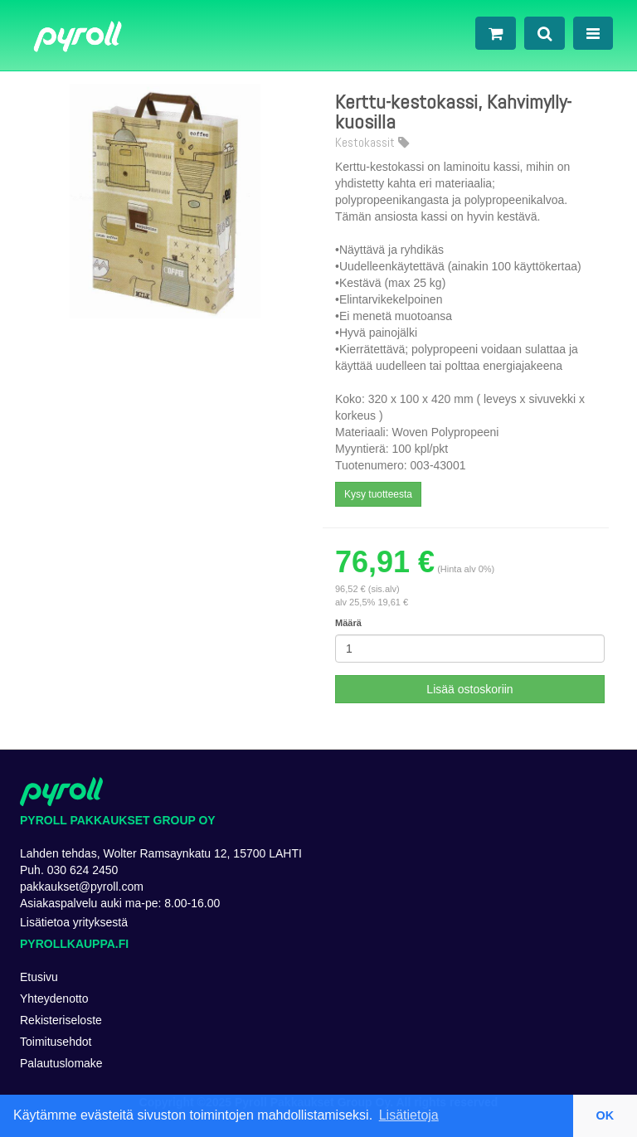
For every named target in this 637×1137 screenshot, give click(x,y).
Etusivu (39, 977)
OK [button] (605, 1115)
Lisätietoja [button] (409, 1115)
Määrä (348, 623)
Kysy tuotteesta (378, 494)
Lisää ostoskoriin (469, 689)
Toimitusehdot (55, 1041)
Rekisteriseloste (61, 1020)
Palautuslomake (61, 1063)
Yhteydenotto (54, 998)
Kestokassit (372, 142)
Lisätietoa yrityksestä (74, 922)
